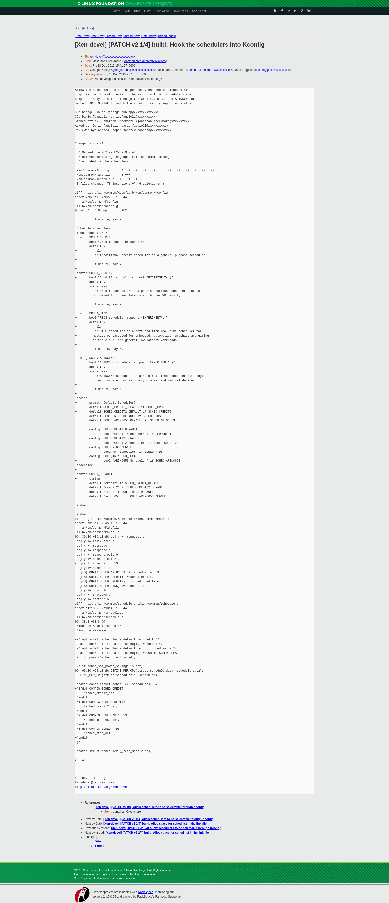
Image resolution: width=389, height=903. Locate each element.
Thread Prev (113, 36)
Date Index (148, 36)
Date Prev (82, 36)
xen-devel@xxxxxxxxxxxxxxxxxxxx (112, 56)
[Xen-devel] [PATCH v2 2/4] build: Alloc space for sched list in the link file (155, 823)
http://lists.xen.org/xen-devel (102, 787)
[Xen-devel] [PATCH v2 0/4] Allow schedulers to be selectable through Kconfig (150, 807)
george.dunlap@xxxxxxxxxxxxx (133, 70)
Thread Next (131, 36)
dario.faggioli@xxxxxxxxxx (272, 70)
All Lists (88, 28)
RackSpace (145, 892)
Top (77, 28)
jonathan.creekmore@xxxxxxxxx (145, 61)
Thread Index (166, 36)
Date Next (96, 36)
